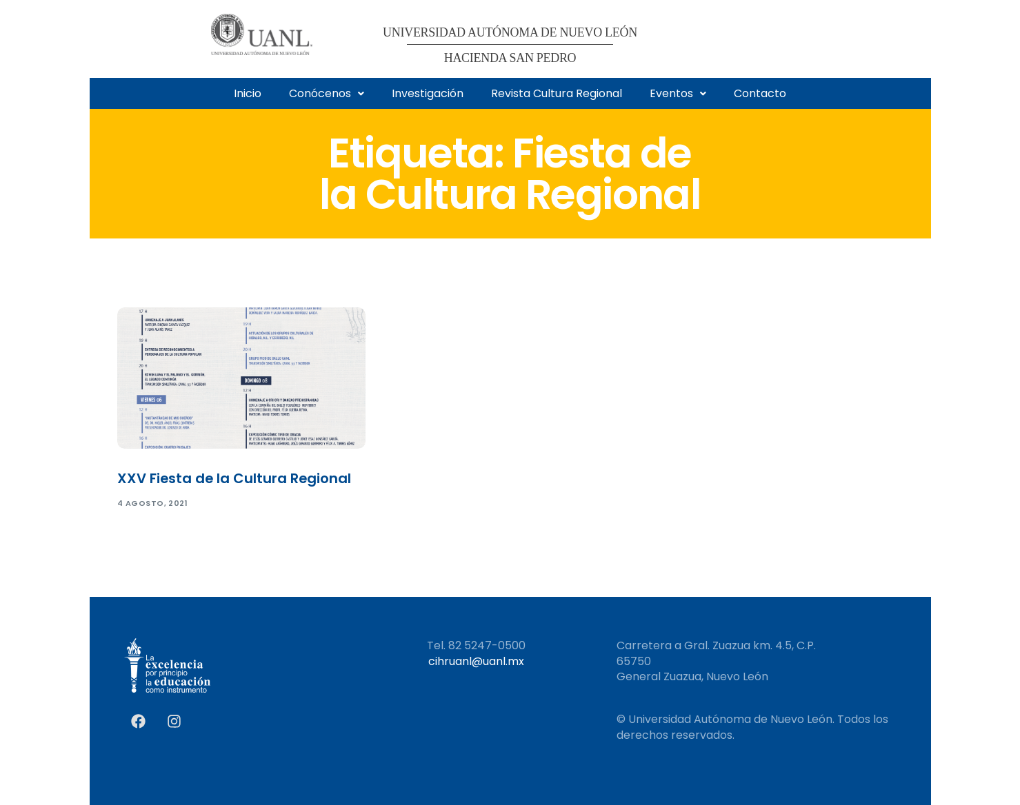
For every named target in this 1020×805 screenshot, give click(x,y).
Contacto (760, 93)
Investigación (427, 93)
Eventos (678, 93)
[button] (326, 93)
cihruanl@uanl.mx (476, 661)
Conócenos (326, 93)
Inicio (247, 93)
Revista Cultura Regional (556, 93)
